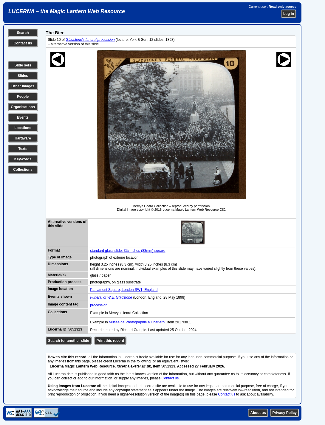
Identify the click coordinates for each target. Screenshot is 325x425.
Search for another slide (68, 341)
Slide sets (22, 65)
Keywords (22, 159)
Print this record (110, 341)
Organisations (23, 107)
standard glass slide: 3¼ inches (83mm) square (127, 251)
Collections (22, 169)
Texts (22, 149)
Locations (22, 128)
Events (23, 117)
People (23, 96)
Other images (22, 86)
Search (23, 33)
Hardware (23, 138)
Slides (23, 76)
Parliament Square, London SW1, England (123, 290)
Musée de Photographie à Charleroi (137, 322)
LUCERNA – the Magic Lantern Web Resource (66, 11)
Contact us (22, 43)
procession (98, 305)
